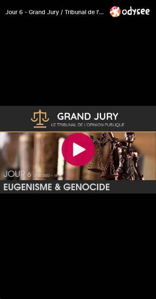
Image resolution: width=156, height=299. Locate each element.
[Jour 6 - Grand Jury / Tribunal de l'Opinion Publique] (54, 12)
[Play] (78, 149)
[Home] (130, 11)
